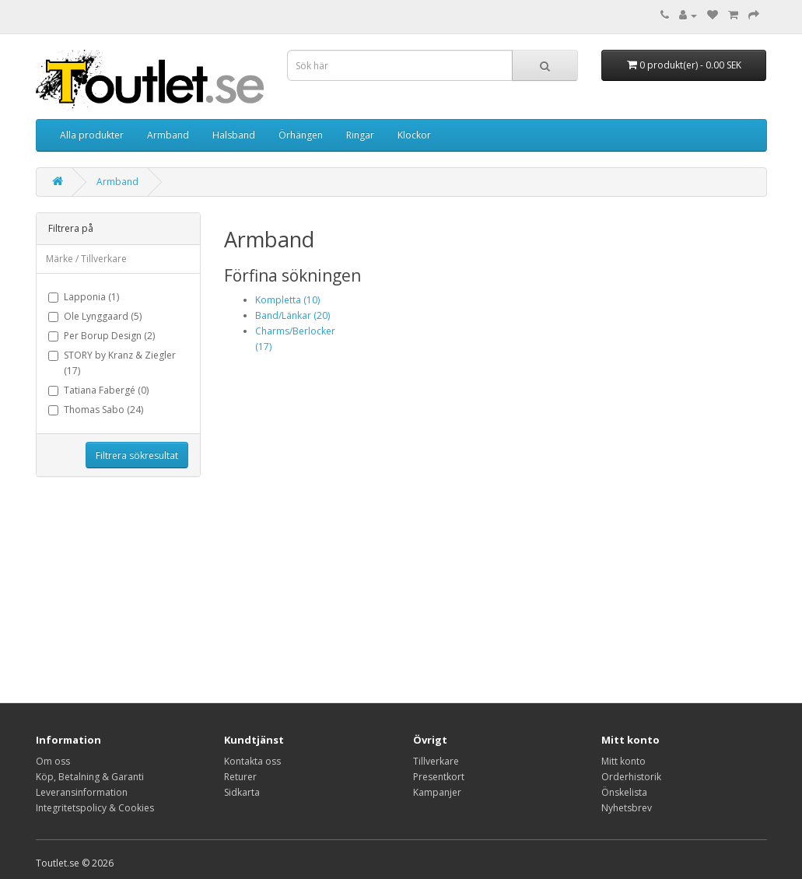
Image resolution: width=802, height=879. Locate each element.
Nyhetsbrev (626, 807)
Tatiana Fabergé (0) (98, 390)
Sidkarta (242, 792)
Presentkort (438, 776)
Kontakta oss (252, 761)
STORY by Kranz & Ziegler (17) (112, 362)
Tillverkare (436, 761)
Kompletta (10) (287, 299)
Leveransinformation (82, 792)
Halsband (233, 135)
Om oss (53, 761)
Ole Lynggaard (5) (95, 316)
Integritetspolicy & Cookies (95, 807)
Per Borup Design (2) (101, 335)
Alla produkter (92, 135)
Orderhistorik (631, 776)
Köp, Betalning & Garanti (90, 776)
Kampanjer (437, 792)
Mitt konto (623, 761)
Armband (168, 135)
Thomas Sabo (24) (95, 409)
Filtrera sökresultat (137, 455)
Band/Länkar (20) (292, 315)
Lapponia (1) (83, 296)
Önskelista (624, 792)
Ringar (360, 135)
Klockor (414, 135)
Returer (240, 776)
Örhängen (300, 135)
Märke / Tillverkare (86, 258)
